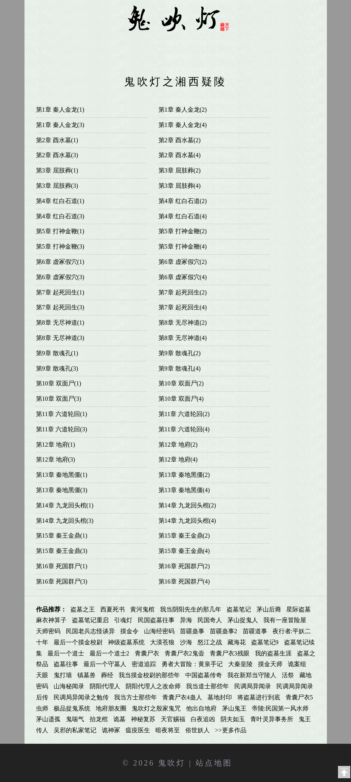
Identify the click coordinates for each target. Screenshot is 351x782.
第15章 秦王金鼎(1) (62, 535)
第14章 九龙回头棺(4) (187, 520)
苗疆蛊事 (192, 631)
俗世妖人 (197, 730)
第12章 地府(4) (178, 459)
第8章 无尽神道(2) (182, 322)
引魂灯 (123, 620)
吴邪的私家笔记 (75, 730)
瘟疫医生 (138, 730)
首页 (51, 43)
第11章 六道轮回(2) (184, 414)
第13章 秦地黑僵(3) (62, 490)
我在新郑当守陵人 (251, 675)
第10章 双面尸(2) (181, 383)
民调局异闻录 (252, 686)
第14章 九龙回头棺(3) (65, 520)
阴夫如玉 (232, 719)
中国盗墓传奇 (203, 675)
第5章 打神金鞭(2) (182, 231)
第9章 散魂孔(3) (57, 368)
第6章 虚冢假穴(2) (182, 261)
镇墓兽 (86, 675)
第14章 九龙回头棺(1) (65, 505)
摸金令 (129, 631)
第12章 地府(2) (178, 444)
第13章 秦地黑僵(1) (62, 474)
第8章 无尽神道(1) (60, 322)
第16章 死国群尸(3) (62, 581)
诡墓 (119, 719)
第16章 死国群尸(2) (184, 566)
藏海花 (236, 642)
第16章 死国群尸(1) (62, 566)
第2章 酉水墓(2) (179, 140)
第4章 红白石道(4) (182, 216)
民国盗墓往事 (156, 620)
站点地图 (214, 763)
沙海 (186, 642)
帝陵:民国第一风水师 (280, 708)
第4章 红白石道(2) (182, 201)
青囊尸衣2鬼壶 (184, 653)
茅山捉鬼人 (242, 620)
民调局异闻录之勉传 (81, 697)
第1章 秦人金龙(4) (182, 125)
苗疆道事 (255, 631)
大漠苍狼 (162, 642)
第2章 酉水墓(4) (179, 155)
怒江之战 (210, 642)
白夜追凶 (203, 719)
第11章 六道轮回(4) (184, 429)
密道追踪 (144, 664)
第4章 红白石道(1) (60, 201)
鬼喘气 (75, 719)
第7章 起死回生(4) (182, 307)
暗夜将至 (167, 730)
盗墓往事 (66, 664)
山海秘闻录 (69, 686)
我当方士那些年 (135, 697)
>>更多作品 (231, 730)
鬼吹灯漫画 (172, 43)
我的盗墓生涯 (273, 653)
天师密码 (48, 631)
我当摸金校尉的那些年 (149, 675)
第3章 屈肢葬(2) (179, 170)
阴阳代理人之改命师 (153, 686)
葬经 (107, 675)
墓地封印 (219, 697)
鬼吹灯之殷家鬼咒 (156, 708)
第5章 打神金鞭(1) (60, 231)
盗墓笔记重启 (90, 620)
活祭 (288, 675)
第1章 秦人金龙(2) (182, 109)
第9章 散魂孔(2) (179, 353)
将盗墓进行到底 (258, 697)
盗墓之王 (82, 609)
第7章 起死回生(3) (60, 307)
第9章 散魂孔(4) (179, 368)
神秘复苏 (143, 719)
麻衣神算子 (51, 620)
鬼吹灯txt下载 (280, 43)
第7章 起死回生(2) (182, 292)
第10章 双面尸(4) (181, 398)
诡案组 (297, 664)
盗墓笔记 (239, 609)
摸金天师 (270, 664)
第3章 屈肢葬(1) (57, 170)
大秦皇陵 (240, 664)
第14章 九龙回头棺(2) (187, 505)
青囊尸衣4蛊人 (182, 697)
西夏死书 (112, 609)
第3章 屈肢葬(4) (179, 185)
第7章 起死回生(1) (60, 292)
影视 (175, 59)
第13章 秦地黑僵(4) (184, 490)
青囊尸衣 (147, 653)
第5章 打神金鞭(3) (60, 246)
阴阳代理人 (105, 686)
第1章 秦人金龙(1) (60, 109)
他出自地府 (201, 708)
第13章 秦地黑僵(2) (184, 474)
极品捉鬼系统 (72, 708)
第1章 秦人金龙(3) (60, 125)
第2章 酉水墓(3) (57, 155)
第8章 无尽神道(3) (60, 338)
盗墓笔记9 (265, 642)
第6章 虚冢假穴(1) (60, 261)
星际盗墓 (298, 609)
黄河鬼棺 (142, 609)
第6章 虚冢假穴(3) (60, 277)
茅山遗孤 (48, 719)
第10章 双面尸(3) (59, 398)
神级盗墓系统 (126, 642)
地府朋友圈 (111, 708)
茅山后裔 (268, 609)
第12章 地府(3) (55, 459)
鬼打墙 (63, 675)
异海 (186, 620)
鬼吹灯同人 (128, 43)
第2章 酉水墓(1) (57, 140)
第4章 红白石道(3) (60, 216)
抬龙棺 (99, 719)
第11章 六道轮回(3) (61, 429)
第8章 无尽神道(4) (182, 338)
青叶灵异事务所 (271, 719)
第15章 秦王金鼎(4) (184, 551)
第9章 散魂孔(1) (57, 353)
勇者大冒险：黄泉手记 (192, 664)
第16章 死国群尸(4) (184, 581)
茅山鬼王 (234, 708)
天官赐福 (173, 719)
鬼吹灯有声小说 (222, 43)
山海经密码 (159, 631)
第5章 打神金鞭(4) (182, 246)
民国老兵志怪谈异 (90, 631)
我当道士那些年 (207, 686)
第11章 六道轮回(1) (61, 414)
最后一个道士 (65, 653)
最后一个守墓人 (104, 664)
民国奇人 (210, 620)
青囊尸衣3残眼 (230, 653)
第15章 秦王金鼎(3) (62, 551)
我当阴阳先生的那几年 (190, 609)
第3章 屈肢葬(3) (57, 185)
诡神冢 (111, 730)
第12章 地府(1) (55, 444)
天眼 (42, 675)
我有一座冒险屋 (284, 620)
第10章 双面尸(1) (59, 383)
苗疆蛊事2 (223, 631)
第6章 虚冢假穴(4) (182, 277)
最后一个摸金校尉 (78, 642)
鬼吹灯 (172, 763)
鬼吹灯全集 (84, 43)
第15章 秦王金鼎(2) (184, 535)
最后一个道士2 (109, 653)
